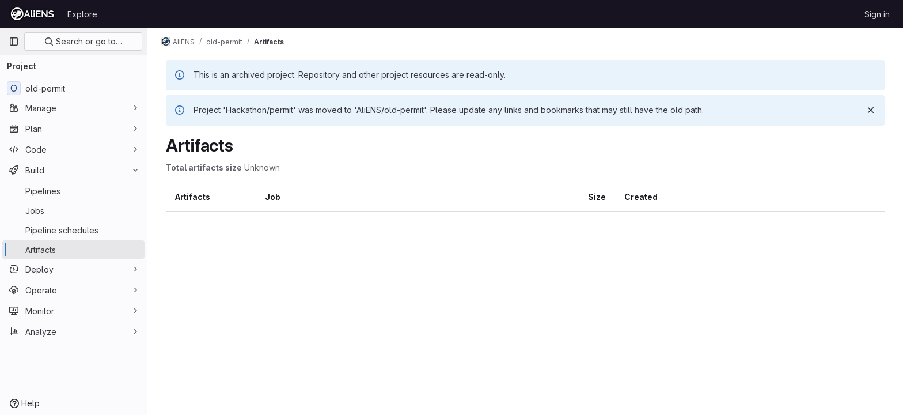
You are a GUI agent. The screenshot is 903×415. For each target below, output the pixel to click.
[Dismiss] (871, 110)
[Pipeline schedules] (73, 230)
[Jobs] (73, 210)
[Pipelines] (73, 191)
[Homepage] (32, 14)
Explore (82, 14)
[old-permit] (73, 88)
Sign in (877, 14)
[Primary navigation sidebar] (14, 41)
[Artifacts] (73, 249)
